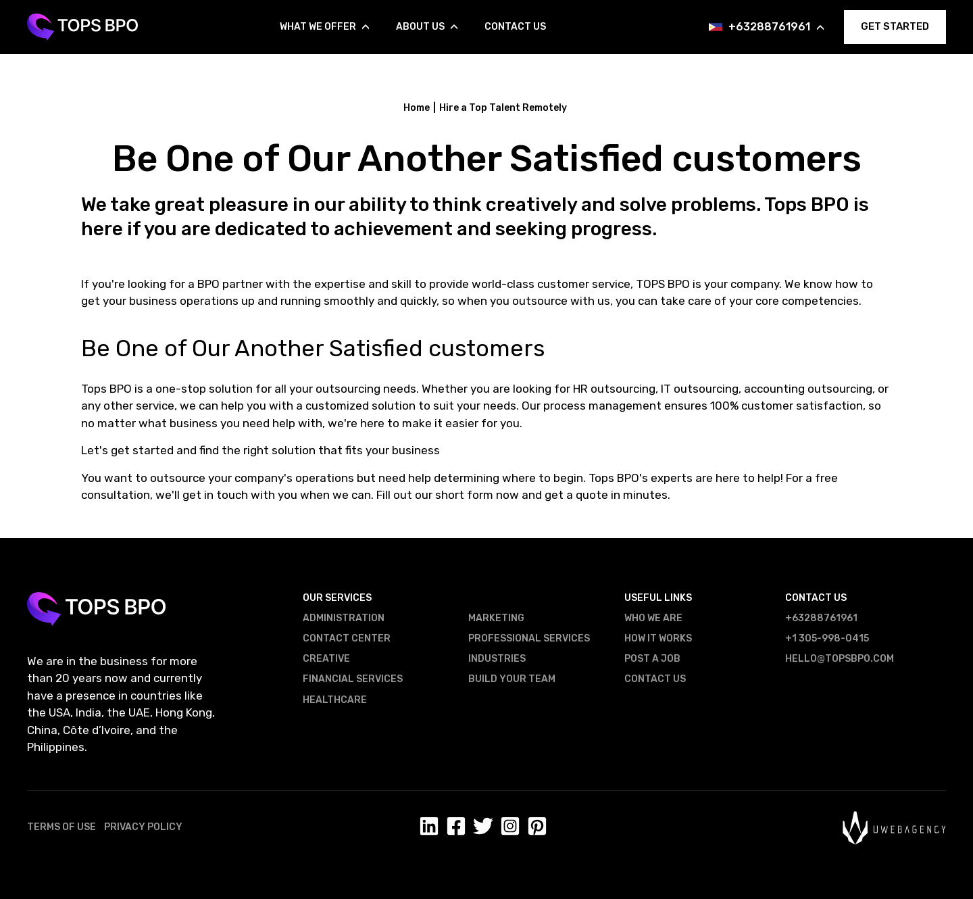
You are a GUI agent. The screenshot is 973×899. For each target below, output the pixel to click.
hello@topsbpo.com (839, 658)
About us (426, 26)
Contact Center (347, 638)
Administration (343, 618)
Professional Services (529, 638)
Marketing (496, 618)
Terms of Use (61, 827)
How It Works (658, 638)
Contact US (655, 679)
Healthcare (335, 700)
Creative (326, 658)
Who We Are (653, 618)
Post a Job (652, 658)
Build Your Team (511, 679)
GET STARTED (895, 26)
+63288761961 (776, 26)
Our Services (337, 598)
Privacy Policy (143, 827)
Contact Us (515, 26)
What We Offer (324, 26)
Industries (497, 658)
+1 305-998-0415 (827, 638)
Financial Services (353, 679)
